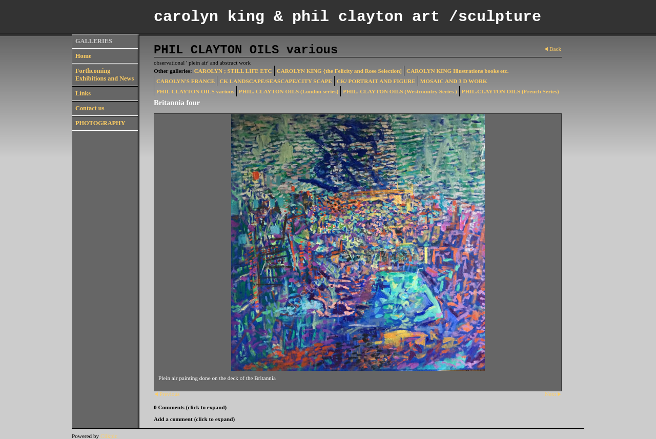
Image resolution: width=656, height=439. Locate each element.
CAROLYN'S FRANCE (185, 81)
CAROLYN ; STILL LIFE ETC (233, 71)
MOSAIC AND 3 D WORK (453, 81)
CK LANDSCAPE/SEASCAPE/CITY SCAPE (275, 81)
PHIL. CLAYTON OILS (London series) (288, 91)
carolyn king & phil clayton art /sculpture (347, 17)
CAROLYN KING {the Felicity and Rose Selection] (339, 71)
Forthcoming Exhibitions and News (104, 74)
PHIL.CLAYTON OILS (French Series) (510, 91)
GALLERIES (93, 41)
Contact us (89, 108)
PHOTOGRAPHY (100, 123)
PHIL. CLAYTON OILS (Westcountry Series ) (400, 91)
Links (83, 93)
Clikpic (108, 436)
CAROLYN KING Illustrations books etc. (457, 71)
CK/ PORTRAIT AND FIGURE (376, 81)
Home (83, 55)
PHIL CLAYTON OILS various (195, 91)
